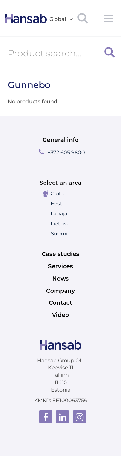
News (60, 278)
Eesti (57, 204)
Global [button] (61, 19)
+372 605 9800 (66, 152)
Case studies (60, 254)
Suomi (59, 234)
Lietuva (60, 224)
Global (59, 193)
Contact (60, 302)
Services (60, 266)
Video (60, 315)
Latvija (59, 214)
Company (60, 290)
